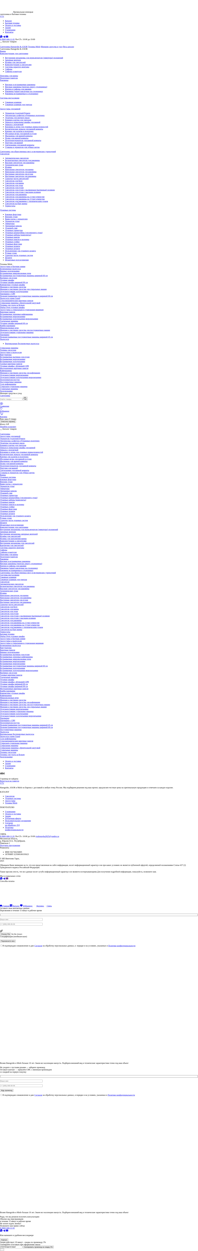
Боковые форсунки (13, 214)
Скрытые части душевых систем (19, 255)
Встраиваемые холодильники (12, 361)
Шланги (8, 258)
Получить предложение (10, 845)
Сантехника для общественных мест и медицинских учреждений (28, 151)
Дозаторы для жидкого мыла (17, 118)
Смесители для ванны (14, 183)
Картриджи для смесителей (11, 545)
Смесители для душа (14, 185)
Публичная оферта (13, 818)
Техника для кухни (8, 350)
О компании (10, 766)
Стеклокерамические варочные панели (16, 301)
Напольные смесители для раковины (20, 172)
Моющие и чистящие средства (13, 287)
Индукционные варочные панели (14, 368)
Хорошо (4, 1240)
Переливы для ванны (9, 76)
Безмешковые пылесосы (10, 269)
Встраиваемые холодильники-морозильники (19, 319)
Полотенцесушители (9, 78)
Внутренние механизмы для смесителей (17, 543)
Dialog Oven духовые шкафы (12, 307)
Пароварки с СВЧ (7, 294)
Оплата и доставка (13, 761)
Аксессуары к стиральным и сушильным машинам (22, 310)
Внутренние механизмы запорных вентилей (19, 534)
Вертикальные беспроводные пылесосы (22, 343)
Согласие (38, 946)
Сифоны (8, 69)
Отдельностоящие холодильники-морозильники (20, 377)
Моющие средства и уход (52, 47)
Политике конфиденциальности (121, 946)
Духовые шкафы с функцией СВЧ (14, 366)
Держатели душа (12, 221)
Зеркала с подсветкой (14, 124)
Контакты (9, 768)
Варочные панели (7, 312)
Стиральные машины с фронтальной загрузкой (20, 303)
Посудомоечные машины (10, 382)
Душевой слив (11, 228)
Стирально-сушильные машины (13, 386)
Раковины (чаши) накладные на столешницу (24, 91)
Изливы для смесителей (15, 62)
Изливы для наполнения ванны (13, 539)
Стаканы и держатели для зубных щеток (22, 147)
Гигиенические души (14, 165)
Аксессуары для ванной (10, 109)
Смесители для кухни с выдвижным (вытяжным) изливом (30, 190)
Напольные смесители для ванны (19, 169)
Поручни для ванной (14, 143)
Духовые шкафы (7, 280)
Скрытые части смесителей (17, 178)
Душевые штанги (12, 248)
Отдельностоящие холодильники (14, 291)
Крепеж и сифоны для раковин (18, 89)
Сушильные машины (9, 389)
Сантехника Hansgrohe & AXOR (14, 47)
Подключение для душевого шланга (20, 251)
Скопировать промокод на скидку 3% (38, 1247)
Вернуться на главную (9, 781)
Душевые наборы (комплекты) (18, 235)
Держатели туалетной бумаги (17, 113)
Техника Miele (34, 47)
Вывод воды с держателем (16, 219)
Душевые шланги (12, 246)
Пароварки (4, 335)
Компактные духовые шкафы (12, 285)
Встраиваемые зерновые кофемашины (16, 314)
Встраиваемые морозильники (12, 316)
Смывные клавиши (13, 102)
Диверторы (10, 223)
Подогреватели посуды (10, 380)
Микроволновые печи (9, 328)
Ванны (3, 51)
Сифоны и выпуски (13, 71)
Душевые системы (8, 210)
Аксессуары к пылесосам (11, 352)
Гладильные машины (9, 321)
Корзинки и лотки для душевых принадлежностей (26, 127)
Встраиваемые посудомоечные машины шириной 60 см (24, 276)
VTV (2, 16)
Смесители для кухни (14, 188)
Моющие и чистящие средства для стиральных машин (23, 289)
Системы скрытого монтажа (17, 67)
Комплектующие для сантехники (14, 53)
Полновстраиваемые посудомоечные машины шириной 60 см (26, 296)
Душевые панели (12, 237)
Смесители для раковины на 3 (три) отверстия (25, 199)
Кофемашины (6, 371)
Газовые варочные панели (11, 364)
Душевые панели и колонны (17, 239)
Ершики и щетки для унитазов (18, 120)
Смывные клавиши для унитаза (18, 104)
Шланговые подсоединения (17, 260)
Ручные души (11, 253)
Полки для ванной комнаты (16, 138)
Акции (8, 763)
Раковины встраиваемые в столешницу (21, 94)
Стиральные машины (9, 348)
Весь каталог (68, 47)
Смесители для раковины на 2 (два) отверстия (24, 197)
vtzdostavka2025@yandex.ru (47, 836)
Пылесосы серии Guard (10, 298)
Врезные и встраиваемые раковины (20, 85)
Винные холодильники (9, 271)
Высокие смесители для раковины (19, 163)
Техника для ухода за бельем (12, 305)
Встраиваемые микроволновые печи (15, 273)
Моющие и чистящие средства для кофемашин (20, 373)
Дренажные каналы (13, 226)
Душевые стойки (12, 242)
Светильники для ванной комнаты (19, 145)
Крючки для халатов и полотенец (19, 131)
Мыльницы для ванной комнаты (19, 136)
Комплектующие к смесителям (18, 65)
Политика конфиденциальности (14, 828)
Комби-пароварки (7, 326)
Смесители (4, 154)
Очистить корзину (8, 421)
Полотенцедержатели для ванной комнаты (23, 140)
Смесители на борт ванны (16, 203)
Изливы (8, 167)
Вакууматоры (5, 355)
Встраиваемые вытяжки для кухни (15, 357)
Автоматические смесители (17, 158)
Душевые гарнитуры (14, 230)
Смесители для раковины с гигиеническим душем (26, 201)
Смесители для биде (13, 181)
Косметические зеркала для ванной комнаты (24, 129)
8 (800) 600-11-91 (7, 39)
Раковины (4, 80)
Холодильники (6, 391)
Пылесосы (4, 339)
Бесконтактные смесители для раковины (22, 160)
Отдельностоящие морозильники (14, 375)
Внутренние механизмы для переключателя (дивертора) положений (34, 58)
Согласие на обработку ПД (12, 824)
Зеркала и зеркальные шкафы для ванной (22, 122)
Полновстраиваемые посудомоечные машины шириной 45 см (26, 337)
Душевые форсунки (13, 244)
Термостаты (10, 206)
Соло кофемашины (8, 384)
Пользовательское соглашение (18, 821)
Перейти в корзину (8, 427)
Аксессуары (10, 801)
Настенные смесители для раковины (20, 176)
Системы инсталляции (9, 98)
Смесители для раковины (16, 194)
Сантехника (5, 396)
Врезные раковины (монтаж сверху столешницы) (26, 87)
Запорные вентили (13, 60)
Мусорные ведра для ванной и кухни (21, 134)
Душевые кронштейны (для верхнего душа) (23, 233)
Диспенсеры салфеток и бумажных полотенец (24, 115)
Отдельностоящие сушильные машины (17, 332)
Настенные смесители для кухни (19, 174)
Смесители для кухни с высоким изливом (23, 192)
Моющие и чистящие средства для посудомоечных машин (25, 330)
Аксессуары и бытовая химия (12, 266)
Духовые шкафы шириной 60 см (14, 323)
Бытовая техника (7, 634)
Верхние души (11, 217)
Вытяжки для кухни (8, 278)
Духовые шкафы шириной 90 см (14, 282)
